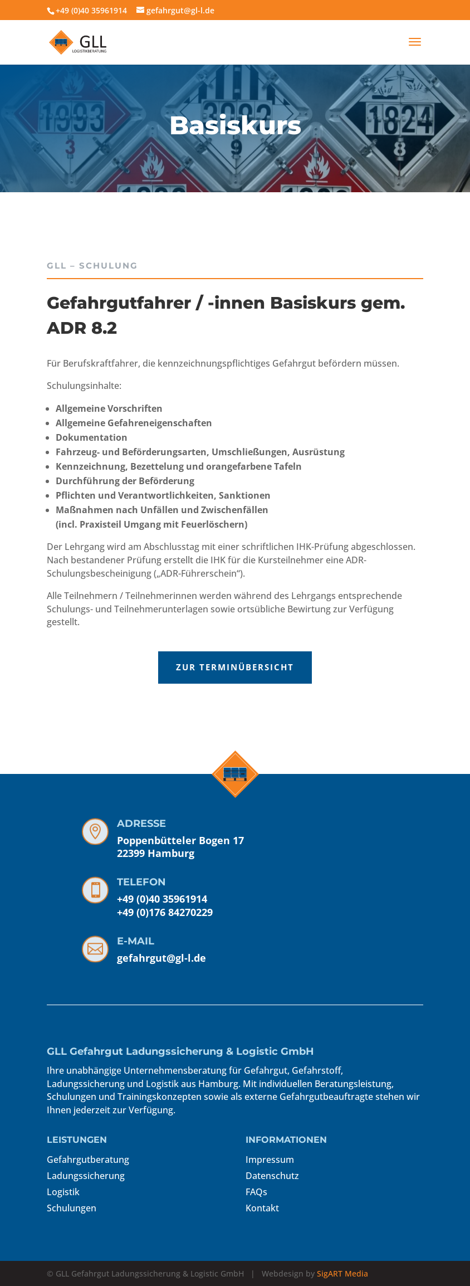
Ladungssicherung (86, 1176)
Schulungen (71, 1208)
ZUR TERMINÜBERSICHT (107, 667)
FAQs (256, 1192)
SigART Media (342, 1273)
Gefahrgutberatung (88, 1159)
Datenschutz (272, 1176)
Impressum (270, 1159)
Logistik (63, 1192)
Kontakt (262, 1208)
